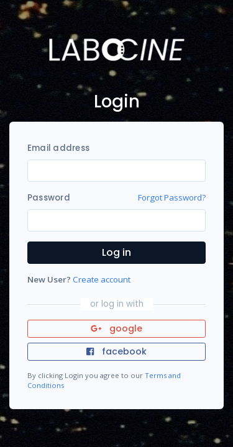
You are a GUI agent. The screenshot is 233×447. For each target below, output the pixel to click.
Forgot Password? (172, 197)
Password (48, 198)
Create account (101, 279)
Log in (116, 252)
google (116, 328)
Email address (58, 148)
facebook (116, 351)
